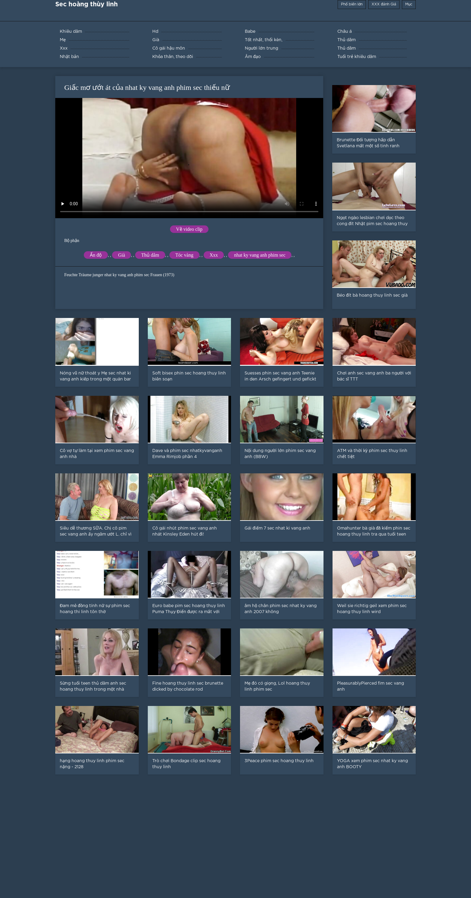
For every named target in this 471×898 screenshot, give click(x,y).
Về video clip (189, 229)
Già (121, 255)
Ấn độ (96, 255)
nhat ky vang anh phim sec (259, 255)
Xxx (214, 255)
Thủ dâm (150, 255)
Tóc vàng (184, 255)
